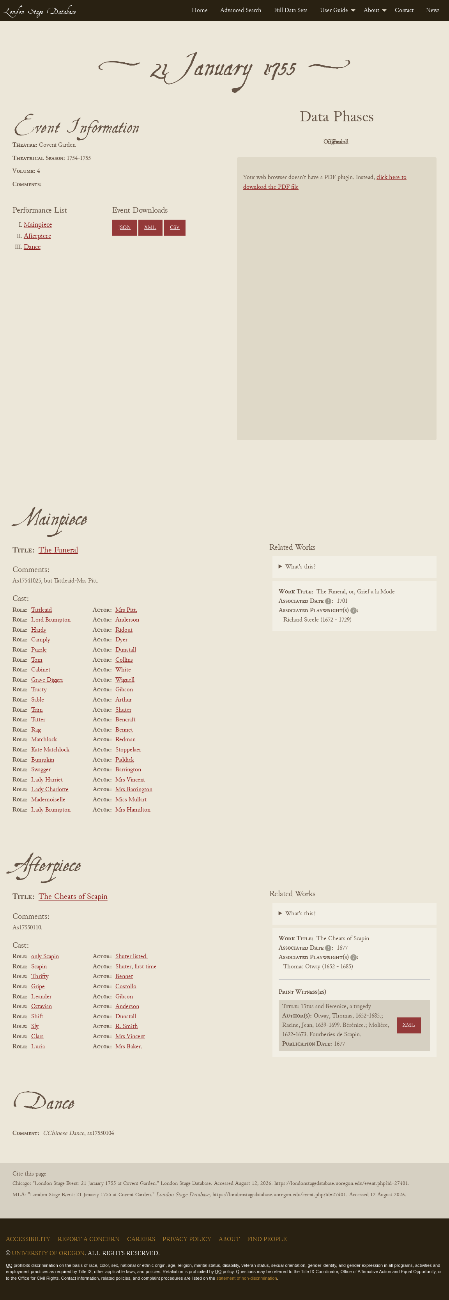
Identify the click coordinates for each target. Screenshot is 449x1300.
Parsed (399, 142)
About (371, 10)
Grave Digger (47, 680)
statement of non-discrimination (246, 1278)
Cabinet (40, 670)
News (433, 10)
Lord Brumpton (51, 620)
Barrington (128, 770)
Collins (124, 660)
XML (150, 228)
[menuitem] (200, 10)
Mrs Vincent (130, 780)
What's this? (300, 567)
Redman (125, 740)
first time (145, 967)
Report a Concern (89, 1239)
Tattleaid (41, 610)
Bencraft (125, 720)
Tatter (38, 720)
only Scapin (45, 957)
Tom (36, 660)
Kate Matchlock (50, 750)
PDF (270, 142)
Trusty (39, 690)
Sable (37, 700)
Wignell (124, 680)
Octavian (41, 1006)
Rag (36, 730)
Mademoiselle (48, 800)
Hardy (38, 630)
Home (200, 10)
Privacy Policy (187, 1239)
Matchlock (44, 740)
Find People (267, 1239)
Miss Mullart (131, 800)
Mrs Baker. (128, 1047)
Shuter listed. (131, 957)
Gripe (38, 987)
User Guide (334, 10)
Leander (41, 997)
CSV (175, 228)
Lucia (38, 1047)
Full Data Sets (291, 10)
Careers (141, 1239)
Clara (37, 1037)
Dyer (121, 640)
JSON (124, 228)
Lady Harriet (47, 780)
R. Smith (126, 1026)
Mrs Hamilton (132, 810)
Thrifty (39, 976)
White (123, 670)
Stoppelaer (128, 750)
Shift (37, 1017)
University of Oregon (48, 1253)
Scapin (39, 967)
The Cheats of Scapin (73, 897)
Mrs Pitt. (126, 610)
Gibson (124, 690)
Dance (32, 247)
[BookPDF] (337, 302)
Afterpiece (37, 236)
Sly (35, 1026)
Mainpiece (38, 225)
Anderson (127, 620)
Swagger (41, 770)
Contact (404, 10)
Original (313, 142)
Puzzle (39, 650)
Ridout (124, 630)
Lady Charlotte (50, 790)
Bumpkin (42, 760)
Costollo (125, 987)
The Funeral (58, 551)
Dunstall (125, 650)
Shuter (123, 710)
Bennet (124, 730)
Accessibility (28, 1239)
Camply (40, 640)
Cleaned (356, 142)
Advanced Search (241, 10)
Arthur (123, 700)
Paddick (124, 760)
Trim (37, 710)
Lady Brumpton (51, 810)
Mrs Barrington (133, 790)
